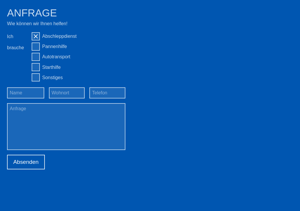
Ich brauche (15, 42)
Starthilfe (51, 67)
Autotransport (56, 56)
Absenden (25, 162)
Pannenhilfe (54, 46)
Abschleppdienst (59, 36)
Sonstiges (52, 77)
